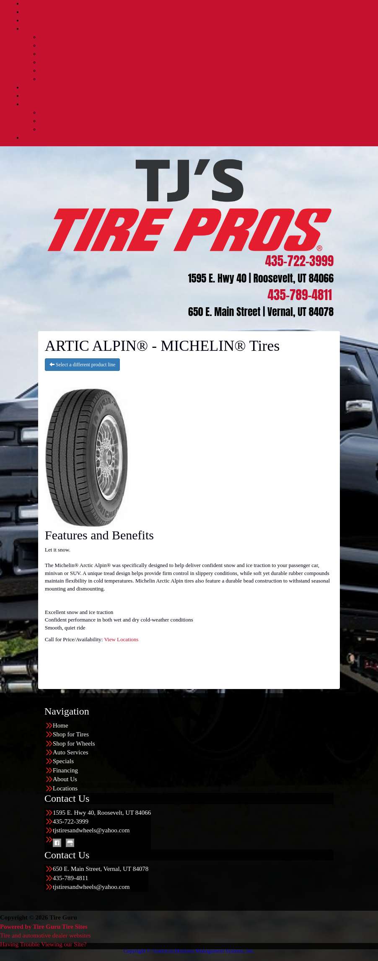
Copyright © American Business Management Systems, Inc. (188, 951)
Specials (197, 87)
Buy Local (206, 121)
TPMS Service (206, 62)
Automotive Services (205, 37)
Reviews (206, 129)
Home (197, 3)
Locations (197, 138)
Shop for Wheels (197, 20)
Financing (197, 96)
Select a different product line (82, 365)
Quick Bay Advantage (206, 70)
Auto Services (197, 29)
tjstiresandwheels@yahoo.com (91, 830)
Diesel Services (206, 45)
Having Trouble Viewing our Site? (43, 944)
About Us (197, 104)
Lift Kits (206, 54)
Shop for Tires (197, 12)
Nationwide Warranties (206, 79)
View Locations (121, 639)
